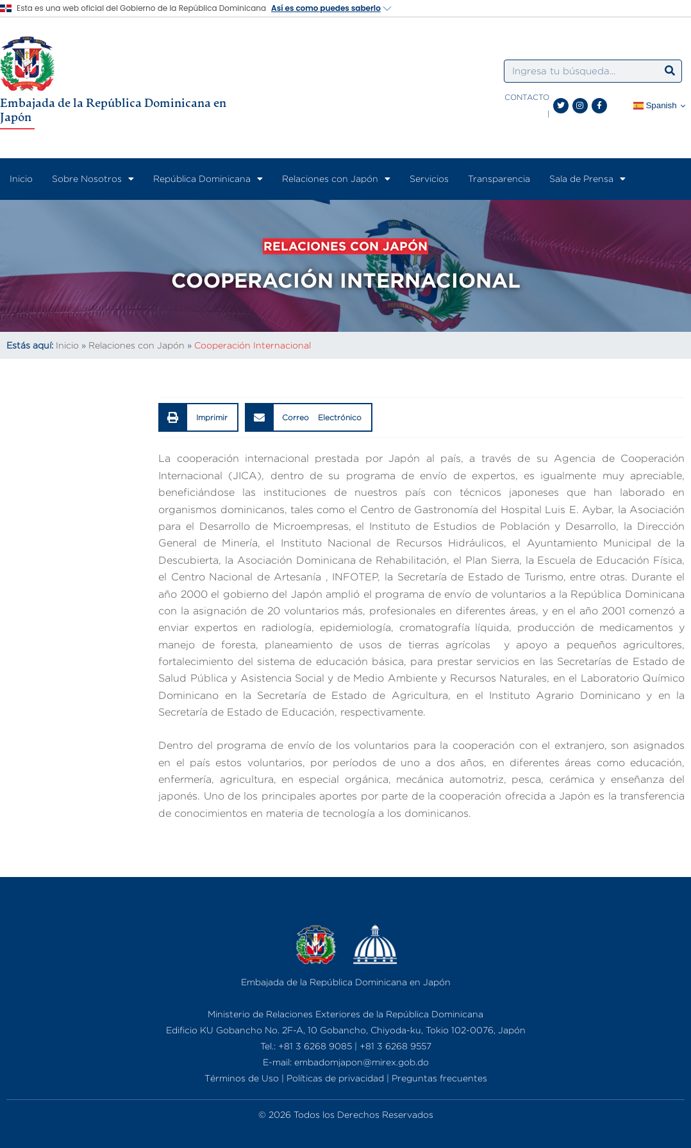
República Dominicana (208, 179)
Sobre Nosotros (93, 179)
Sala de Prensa (587, 179)
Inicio (21, 178)
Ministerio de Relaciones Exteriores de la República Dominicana (345, 1014)
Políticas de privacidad (335, 1078)
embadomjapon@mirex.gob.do (361, 1062)
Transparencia (499, 178)
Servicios (429, 178)
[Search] (669, 71)
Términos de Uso (241, 1078)
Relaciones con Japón (336, 179)
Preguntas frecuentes (439, 1078)
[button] (198, 428)
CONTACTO (526, 97)
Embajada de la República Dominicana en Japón (113, 109)
